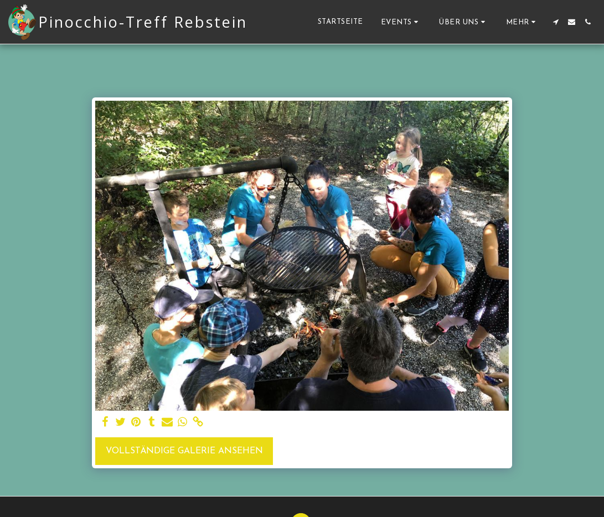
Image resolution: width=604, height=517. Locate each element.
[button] (401, 21)
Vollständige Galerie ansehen (184, 451)
